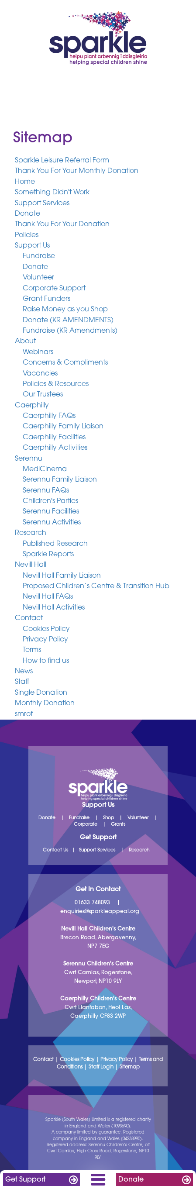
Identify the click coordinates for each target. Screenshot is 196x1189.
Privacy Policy (45, 639)
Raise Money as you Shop (65, 310)
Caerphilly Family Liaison (63, 427)
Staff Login (101, 1067)
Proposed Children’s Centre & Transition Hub (96, 586)
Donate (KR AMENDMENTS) (68, 320)
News (24, 671)
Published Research (55, 544)
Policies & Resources (56, 384)
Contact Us (55, 850)
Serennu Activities (52, 522)
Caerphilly (32, 405)
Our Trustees (43, 395)
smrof (24, 714)
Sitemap (130, 1067)
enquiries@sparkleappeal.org (99, 911)
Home (25, 182)
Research (30, 533)
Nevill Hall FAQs (48, 597)
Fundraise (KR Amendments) (70, 330)
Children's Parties (50, 501)
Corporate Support (54, 288)
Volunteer (38, 278)
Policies (26, 235)
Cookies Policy (46, 629)
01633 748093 (92, 903)
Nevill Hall (30, 565)
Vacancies (40, 373)
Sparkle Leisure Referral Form (62, 160)
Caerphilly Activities (55, 448)
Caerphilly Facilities (54, 437)
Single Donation (41, 692)
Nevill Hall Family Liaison (62, 575)
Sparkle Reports (48, 554)
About (25, 341)
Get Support (25, 1179)
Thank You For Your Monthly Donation (76, 171)
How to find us (46, 661)
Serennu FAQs (46, 490)
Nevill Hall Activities (54, 607)
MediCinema (45, 469)
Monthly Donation (45, 703)
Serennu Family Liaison (60, 480)
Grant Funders (46, 299)
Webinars (38, 352)
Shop (108, 818)
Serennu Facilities (51, 512)
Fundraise (39, 256)
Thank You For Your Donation (62, 224)
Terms (32, 650)
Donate (131, 1179)
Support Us (32, 245)
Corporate (85, 824)
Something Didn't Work (52, 193)
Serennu (28, 458)
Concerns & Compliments (65, 363)
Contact (29, 618)
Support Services (42, 203)
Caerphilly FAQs (49, 416)
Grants (118, 824)
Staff (22, 682)
